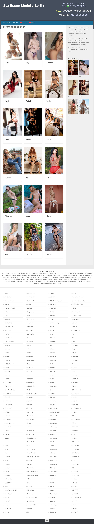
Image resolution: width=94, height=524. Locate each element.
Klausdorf (7, 475)
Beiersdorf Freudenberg (70, 273)
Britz (14, 277)
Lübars (29, 352)
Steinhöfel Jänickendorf (78, 300)
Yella (49, 101)
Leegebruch (30, 312)
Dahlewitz (44, 277)
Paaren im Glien (31, 505)
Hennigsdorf (8, 408)
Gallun (51, 283)
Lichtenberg (30, 319)
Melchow (29, 408)
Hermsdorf (7, 412)
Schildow (52, 404)
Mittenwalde (30, 419)
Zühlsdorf (75, 512)
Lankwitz (29, 308)
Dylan (49, 139)
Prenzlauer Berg (54, 323)
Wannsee (75, 401)
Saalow (52, 389)
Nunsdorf (29, 486)
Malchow (29, 371)
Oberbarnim (30, 490)
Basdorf (47, 273)
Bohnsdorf (67, 275)
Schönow (52, 453)
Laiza (28, 216)
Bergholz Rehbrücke (87, 273)
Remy (28, 139)
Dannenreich (78, 277)
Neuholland (30, 460)
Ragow (52, 334)
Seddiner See (53, 475)
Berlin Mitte (5, 275)
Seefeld (52, 482)
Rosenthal (52, 367)
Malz (28, 375)
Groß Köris (8, 334)
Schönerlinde (53, 438)
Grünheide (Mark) (9, 364)
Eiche (11, 279)
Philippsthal (53, 308)
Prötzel (52, 330)
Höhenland (8, 427)
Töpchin (74, 367)
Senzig (52, 490)
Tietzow (74, 364)
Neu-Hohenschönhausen (34, 453)
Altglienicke (35, 273)
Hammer (7, 378)
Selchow (52, 486)
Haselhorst (7, 386)
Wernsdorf (75, 430)
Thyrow (74, 352)
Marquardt (30, 397)
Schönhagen (53, 449)
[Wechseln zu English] (32, 23)
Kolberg (7, 486)
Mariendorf (30, 378)
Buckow (27, 277)
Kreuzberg (7, 505)
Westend (74, 434)
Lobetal (29, 345)
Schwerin (52, 467)
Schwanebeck (53, 464)
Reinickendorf (53, 360)
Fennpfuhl (88, 279)
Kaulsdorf (7, 456)
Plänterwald (53, 312)
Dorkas (8, 178)
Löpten (29, 349)
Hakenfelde (8, 371)
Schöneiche (53, 434)
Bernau (10, 275)
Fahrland (37, 279)
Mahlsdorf (30, 367)
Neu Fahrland (31, 449)
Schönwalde (53, 456)
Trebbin (74, 371)
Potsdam (52, 315)
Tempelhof (75, 345)
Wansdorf (75, 404)
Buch (23, 277)
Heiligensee (8, 393)
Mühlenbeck (30, 434)
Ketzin (6, 460)
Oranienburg (30, 501)
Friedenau (43, 281)
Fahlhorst (32, 279)
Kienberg (7, 467)
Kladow (7, 471)
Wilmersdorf (75, 456)
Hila (80, 116)
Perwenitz (52, 297)
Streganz (74, 323)
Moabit (29, 423)
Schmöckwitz (53, 423)
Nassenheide (30, 441)
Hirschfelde (8, 419)
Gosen (6, 315)
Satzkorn (52, 397)
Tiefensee (75, 356)
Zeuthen (74, 501)
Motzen (29, 427)
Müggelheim (30, 430)
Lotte (69, 116)
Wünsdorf (75, 471)
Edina (7, 63)
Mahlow (29, 364)
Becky (7, 139)
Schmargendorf (54, 415)
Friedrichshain (74, 281)
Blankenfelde (51, 275)
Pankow (29, 508)
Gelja (49, 178)
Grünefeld (7, 356)
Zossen (74, 508)
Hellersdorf (8, 401)
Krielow (7, 512)
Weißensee (75, 415)
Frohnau (88, 281)
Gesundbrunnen (9, 300)
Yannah (50, 63)
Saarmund (52, 393)
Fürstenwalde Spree (38, 283)
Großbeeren (8, 345)
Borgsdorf (73, 275)
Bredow (90, 275)
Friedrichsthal (81, 281)
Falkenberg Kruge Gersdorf (53, 279)
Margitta (8, 216)
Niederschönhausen (32, 475)
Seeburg (52, 479)
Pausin (52, 293)
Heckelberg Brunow (10, 389)
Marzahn (29, 401)
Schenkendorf (53, 401)
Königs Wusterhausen (10, 490)
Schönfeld (52, 441)
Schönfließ (53, 445)
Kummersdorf (31, 297)
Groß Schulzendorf (10, 341)
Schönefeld (53, 430)
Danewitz (71, 277)
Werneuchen (75, 427)
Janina (70, 76)
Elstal (20, 279)
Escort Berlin (6, 22)
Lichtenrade (30, 326)
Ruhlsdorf (52, 382)
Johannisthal (8, 434)
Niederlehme (30, 467)
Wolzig (74, 467)
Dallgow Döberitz (64, 277)
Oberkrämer (30, 493)
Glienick (7, 304)
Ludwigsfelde (30, 360)
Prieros (52, 326)
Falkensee (82, 279)
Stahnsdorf (53, 512)
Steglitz (74, 293)
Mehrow (29, 404)
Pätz (28, 512)
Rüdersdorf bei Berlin (55, 371)
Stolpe (74, 308)
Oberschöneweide (32, 497)
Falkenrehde (75, 279)
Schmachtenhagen (55, 412)
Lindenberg (30, 341)
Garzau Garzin (57, 283)
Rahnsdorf (52, 338)
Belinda (29, 254)
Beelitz (61, 273)
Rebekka (29, 101)
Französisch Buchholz (10, 281)
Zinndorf (74, 505)
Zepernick (75, 490)
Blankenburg (44, 275)
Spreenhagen (53, 505)
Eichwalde (16, 279)
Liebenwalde (30, 334)
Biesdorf (20, 275)
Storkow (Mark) (76, 315)
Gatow (6, 293)
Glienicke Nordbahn (10, 308)
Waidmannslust (76, 389)
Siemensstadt (53, 493)
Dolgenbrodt (6, 279)
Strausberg (75, 319)
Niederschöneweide (32, 471)
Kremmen (7, 501)
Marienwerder (31, 386)
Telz (73, 341)
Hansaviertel (8, 382)
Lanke (29, 304)
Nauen (29, 445)
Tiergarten (75, 360)
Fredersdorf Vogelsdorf (22, 281)
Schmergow (53, 419)
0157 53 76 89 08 (79, 15)
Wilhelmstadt (75, 453)
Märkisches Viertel (32, 393)
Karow (6, 453)
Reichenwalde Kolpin (55, 356)
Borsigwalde (84, 275)
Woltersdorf (75, 464)
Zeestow (74, 482)
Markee (29, 389)
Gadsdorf (46, 283)
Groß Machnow (9, 338)
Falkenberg (43, 279)
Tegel (73, 334)
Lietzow (29, 338)
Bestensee (15, 275)
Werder (74, 423)
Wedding (74, 412)
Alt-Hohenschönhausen (19, 273)
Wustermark (75, 475)
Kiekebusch (8, 464)
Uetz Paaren (75, 382)
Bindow (31, 275)
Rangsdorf (52, 341)
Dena (49, 216)
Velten (74, 386)
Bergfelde (79, 273)
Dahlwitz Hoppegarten (54, 277)
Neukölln (29, 464)
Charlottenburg (33, 277)
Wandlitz (74, 397)
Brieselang (9, 277)
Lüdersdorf (30, 356)
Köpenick (7, 497)
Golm (6, 312)
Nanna (80, 96)
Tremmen (75, 375)
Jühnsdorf (7, 438)
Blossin (57, 275)
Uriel (69, 96)
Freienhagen (31, 281)
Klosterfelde (8, 482)
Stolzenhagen (76, 312)
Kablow (7, 441)
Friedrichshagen (65, 281)
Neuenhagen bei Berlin (33, 456)
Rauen (51, 345)
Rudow (52, 378)
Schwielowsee (53, 471)
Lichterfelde (30, 330)
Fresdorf (38, 281)
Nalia (49, 254)
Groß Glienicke (9, 326)
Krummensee (30, 293)
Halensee (7, 375)
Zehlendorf (75, 486)
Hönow (6, 430)
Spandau (52, 497)
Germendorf (8, 297)
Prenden (52, 319)
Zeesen (74, 479)
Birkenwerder (36, 275)
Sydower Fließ (76, 330)
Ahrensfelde (9, 273)
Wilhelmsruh (75, 449)
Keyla (28, 63)
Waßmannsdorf (76, 408)
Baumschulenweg (54, 273)
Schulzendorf (53, 460)
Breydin (4, 277)
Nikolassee (30, 479)
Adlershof (3, 273)
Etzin (28, 279)
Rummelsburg (53, 386)
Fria (80, 76)
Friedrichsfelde (57, 281)
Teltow (74, 338)
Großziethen (8, 349)
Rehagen (52, 349)
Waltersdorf (75, 393)
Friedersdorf (49, 281)
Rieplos (52, 364)
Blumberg (62, 275)
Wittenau (74, 460)
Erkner (24, 279)
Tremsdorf (75, 378)
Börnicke (78, 275)
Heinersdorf (8, 397)
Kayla (7, 101)
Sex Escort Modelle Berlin (23, 6)
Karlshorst (7, 449)
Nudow (29, 482)
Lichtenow (30, 323)
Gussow (7, 367)
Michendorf (30, 415)
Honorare (15, 22)
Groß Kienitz (8, 330)
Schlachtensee (54, 408)
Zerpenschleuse (76, 497)
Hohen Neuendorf (9, 423)
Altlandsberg (41, 273)
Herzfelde (7, 415)
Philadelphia (53, 304)
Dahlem (40, 277)
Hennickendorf (8, 404)
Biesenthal (26, 275)
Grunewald (8, 360)
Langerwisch (30, 300)
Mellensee (30, 412)
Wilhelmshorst (76, 445)
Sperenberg (53, 501)
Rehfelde (52, 352)
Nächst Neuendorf (32, 438)
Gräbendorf (8, 319)
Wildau (74, 438)
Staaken (52, 508)
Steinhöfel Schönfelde (78, 304)
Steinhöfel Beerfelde (77, 297)
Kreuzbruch (8, 508)
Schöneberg (53, 427)
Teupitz (74, 349)
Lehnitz (29, 315)
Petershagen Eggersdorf (56, 300)
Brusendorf (18, 277)
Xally (28, 178)
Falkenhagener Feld (66, 279)
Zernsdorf (75, 493)
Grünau (7, 352)
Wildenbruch (75, 441)
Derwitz (84, 277)
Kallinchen (7, 445)
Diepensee (89, 277)
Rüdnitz (52, 375)
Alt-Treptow (29, 273)
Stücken (74, 326)
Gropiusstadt (8, 323)
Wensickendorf (76, 419)
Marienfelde (30, 382)
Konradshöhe (8, 493)
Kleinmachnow (9, 479)
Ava (6, 254)
